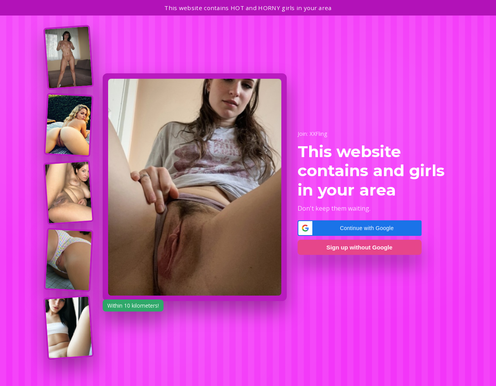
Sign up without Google (359, 247)
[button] (360, 228)
